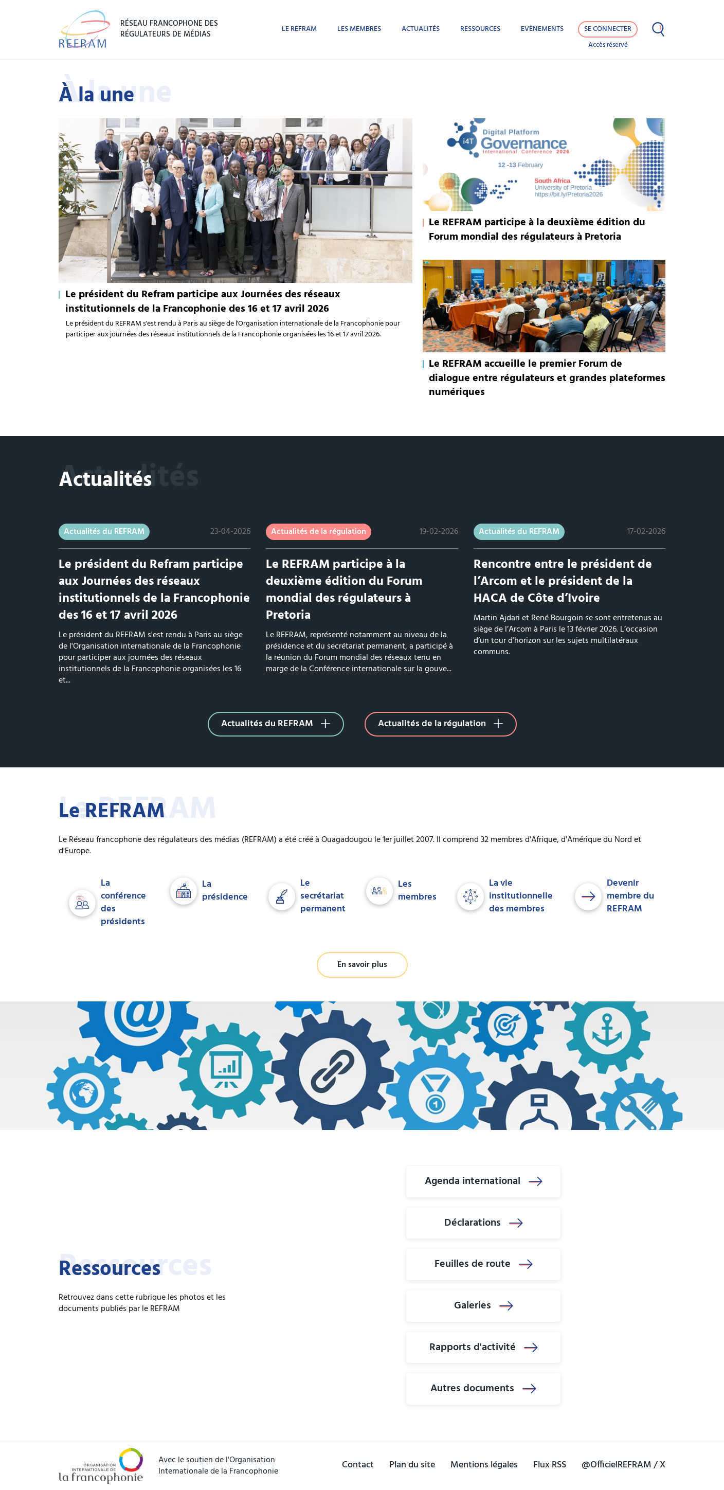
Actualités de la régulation (440, 723)
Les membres (359, 29)
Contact (358, 1465)
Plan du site (412, 1465)
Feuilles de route (484, 1264)
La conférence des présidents (107, 902)
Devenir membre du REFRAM (614, 896)
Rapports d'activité (483, 1347)
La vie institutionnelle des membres (505, 896)
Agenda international (483, 1181)
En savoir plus (362, 965)
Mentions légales (484, 1465)
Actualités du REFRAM (276, 723)
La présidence (209, 891)
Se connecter (607, 29)
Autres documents (483, 1388)
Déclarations (483, 1223)
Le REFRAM (299, 29)
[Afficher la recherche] (658, 29)
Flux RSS (549, 1465)
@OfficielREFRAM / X (623, 1465)
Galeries (483, 1306)
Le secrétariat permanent (307, 896)
